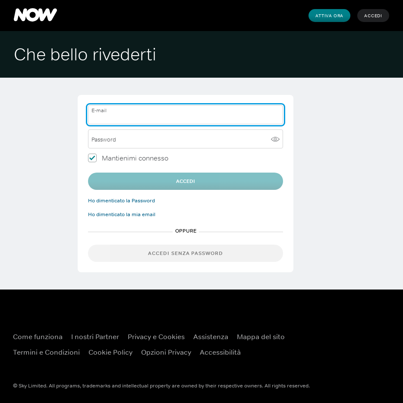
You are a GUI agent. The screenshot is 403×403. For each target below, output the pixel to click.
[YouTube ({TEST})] (371, 331)
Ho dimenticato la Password (121, 200)
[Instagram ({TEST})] (371, 355)
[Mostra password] (275, 139)
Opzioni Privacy (166, 352)
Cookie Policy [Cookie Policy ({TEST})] (110, 352)
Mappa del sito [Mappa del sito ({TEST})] (261, 336)
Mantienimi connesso (135, 158)
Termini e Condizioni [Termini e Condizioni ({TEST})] (46, 352)
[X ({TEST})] (349, 355)
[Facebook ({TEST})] (349, 331)
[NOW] (35, 15)
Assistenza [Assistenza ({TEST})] (210, 336)
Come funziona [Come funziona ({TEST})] (38, 336)
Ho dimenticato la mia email (121, 214)
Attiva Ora (329, 16)
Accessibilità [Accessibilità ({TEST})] (220, 352)
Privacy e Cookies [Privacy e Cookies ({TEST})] (156, 336)
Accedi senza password (185, 253)
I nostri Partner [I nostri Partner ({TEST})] (95, 336)
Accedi (373, 16)
